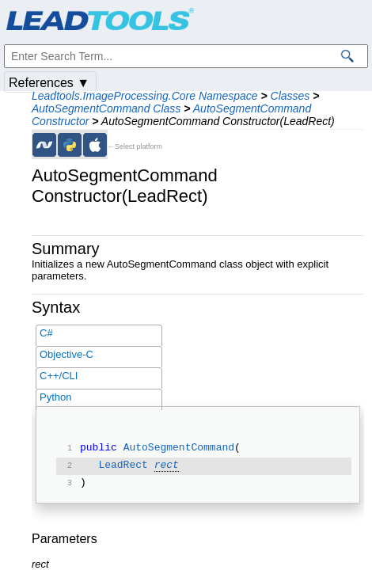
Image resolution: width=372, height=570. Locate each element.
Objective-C (66, 354)
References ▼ (49, 82)
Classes (290, 95)
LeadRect (122, 466)
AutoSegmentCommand (178, 449)
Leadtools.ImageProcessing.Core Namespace (145, 95)
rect (166, 466)
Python (55, 397)
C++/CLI (59, 376)
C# (46, 333)
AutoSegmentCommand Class (106, 108)
